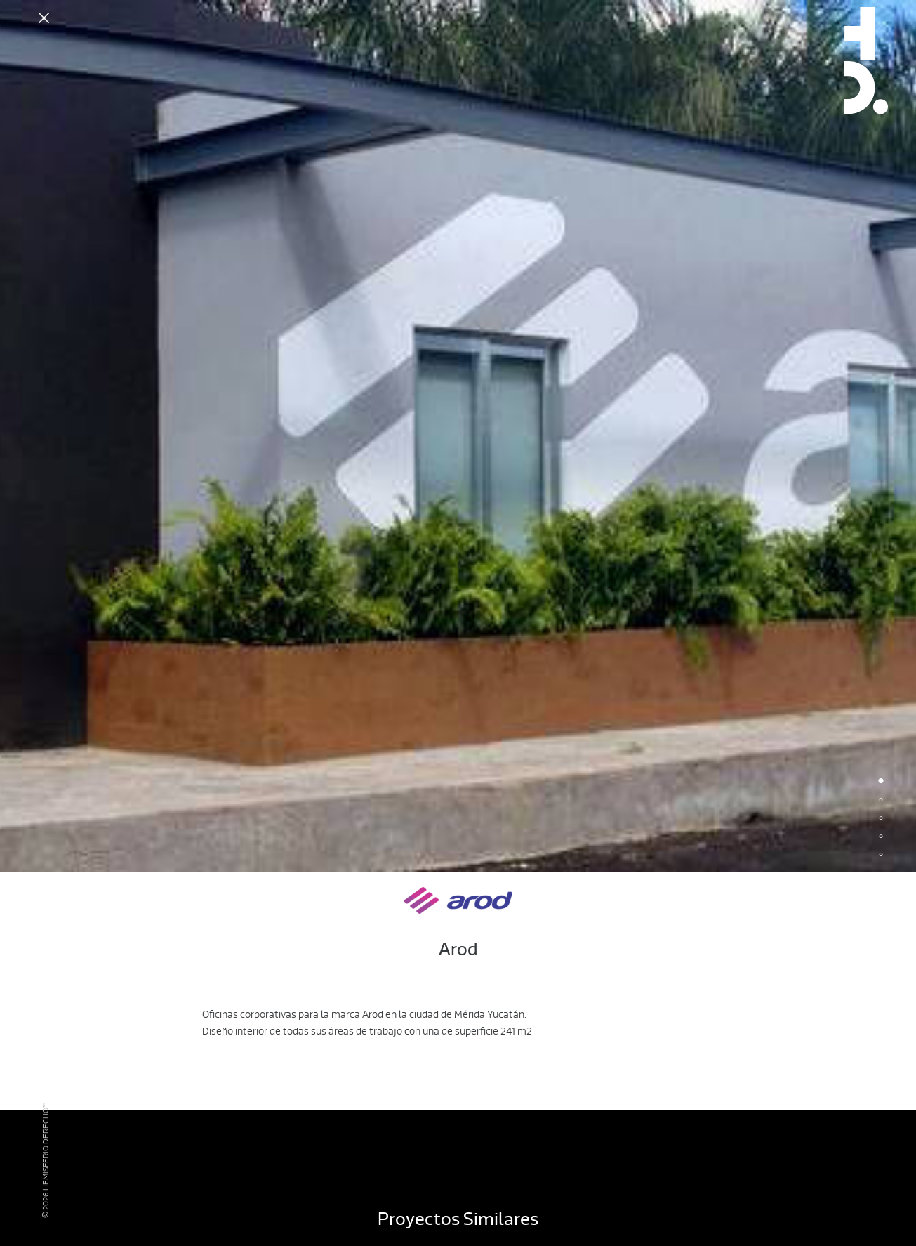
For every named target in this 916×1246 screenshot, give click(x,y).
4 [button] (881, 837)
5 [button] (881, 855)
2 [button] (881, 801)
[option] (458, 436)
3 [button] (881, 819)
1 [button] (881, 782)
